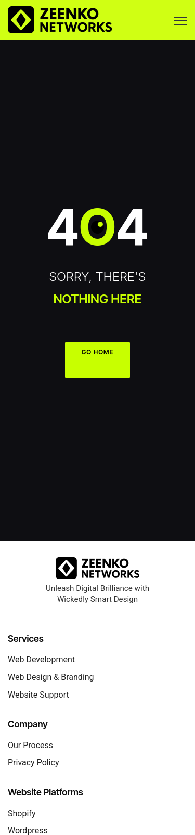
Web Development (41, 659)
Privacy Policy (33, 762)
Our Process (30, 745)
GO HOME (98, 352)
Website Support (38, 695)
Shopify (21, 813)
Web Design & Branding (51, 677)
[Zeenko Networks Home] (97, 567)
